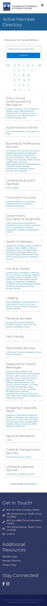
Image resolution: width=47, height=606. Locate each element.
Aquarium (18, 109)
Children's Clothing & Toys (17, 417)
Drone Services (19, 160)
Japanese (10, 389)
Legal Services (12, 162)
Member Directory (12, 561)
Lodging (12, 298)
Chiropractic (11, 246)
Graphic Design (33, 160)
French (26, 382)
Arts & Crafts (18, 111)
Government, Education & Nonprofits (23, 217)
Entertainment (12, 113)
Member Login (10, 556)
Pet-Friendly (15, 336)
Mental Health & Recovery (25, 252)
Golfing (9, 440)
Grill (32, 382)
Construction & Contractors (17, 273)
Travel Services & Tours (21, 457)
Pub (8, 396)
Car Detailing (30, 131)
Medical (9, 252)
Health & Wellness (19, 241)
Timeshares (33, 306)
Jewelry (15, 422)
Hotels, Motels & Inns (21, 304)
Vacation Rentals (13, 309)
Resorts (16, 306)
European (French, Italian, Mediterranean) (21, 379)
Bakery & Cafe (27, 371)
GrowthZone (29, 484)
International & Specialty (16, 387)
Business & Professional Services (23, 145)
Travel (8, 457)
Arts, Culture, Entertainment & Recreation (18, 101)
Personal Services (19, 318)
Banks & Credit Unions (15, 202)
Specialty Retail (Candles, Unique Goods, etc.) (22, 423)
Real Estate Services (20, 348)
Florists (20, 419)
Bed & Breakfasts (13, 302)
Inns (33, 304)
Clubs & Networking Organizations (20, 223)
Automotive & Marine (22, 127)
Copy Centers (31, 157)
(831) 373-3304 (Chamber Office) (22, 510)
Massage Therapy (29, 250)
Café (30, 373)
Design (9, 160)
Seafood (25, 396)
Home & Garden (18, 268)
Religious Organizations (29, 230)
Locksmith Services (14, 284)
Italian (30, 387)
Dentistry (21, 246)
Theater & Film (20, 118)
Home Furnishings (23, 277)
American (10, 371)
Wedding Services (21, 327)
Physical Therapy (13, 254)
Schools (9, 232)
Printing (9, 166)
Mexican (23, 394)
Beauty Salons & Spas (15, 322)
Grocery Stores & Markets (17, 385)
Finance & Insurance (21, 197)
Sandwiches (15, 396)
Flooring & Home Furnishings (18, 275)
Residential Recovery (30, 254)
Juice (17, 389)
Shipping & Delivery (26, 474)
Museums (23, 113)
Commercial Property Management (21, 352)
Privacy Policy (9, 565)
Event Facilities (12, 188)
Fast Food (18, 382)
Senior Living (11, 257)
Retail (21, 422)
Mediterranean (12, 394)
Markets (24, 391)
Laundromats (11, 474)
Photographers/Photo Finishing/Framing (23, 164)
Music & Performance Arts (21, 114)
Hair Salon (27, 325)
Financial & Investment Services (20, 203)
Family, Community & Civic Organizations (23, 226)
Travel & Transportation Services (23, 451)
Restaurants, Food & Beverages (21, 365)
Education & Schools (15, 225)
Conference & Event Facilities (20, 182)
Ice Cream (33, 385)
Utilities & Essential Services (20, 468)
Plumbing (10, 286)
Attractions (29, 111)
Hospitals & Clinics (14, 250)
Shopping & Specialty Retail (21, 409)
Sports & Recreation (20, 436)
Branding (18, 155)
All (39, 65)
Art (25, 109)
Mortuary (23, 162)
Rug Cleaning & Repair (24, 286)
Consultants (19, 157)
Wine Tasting (17, 398)
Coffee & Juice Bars (22, 376)
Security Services (13, 288)
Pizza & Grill (32, 394)
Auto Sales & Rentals (15, 131)
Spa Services (23, 257)
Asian (17, 371)
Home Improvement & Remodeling (22, 278)
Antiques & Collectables (16, 415)
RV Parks (24, 306)
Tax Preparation (20, 171)
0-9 (7, 65)
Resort (9, 306)
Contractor (34, 273)
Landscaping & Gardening (24, 282)
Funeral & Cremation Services (20, 323)
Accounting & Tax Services (17, 151)
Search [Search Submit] (23, 55)
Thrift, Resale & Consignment (21, 425)
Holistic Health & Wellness (25, 248)
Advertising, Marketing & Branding (22, 152)
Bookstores (32, 415)
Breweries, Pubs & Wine (16, 373)
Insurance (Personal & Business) (19, 205)
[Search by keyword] (23, 49)
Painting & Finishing (31, 284)
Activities (10, 109)
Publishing (23, 168)
